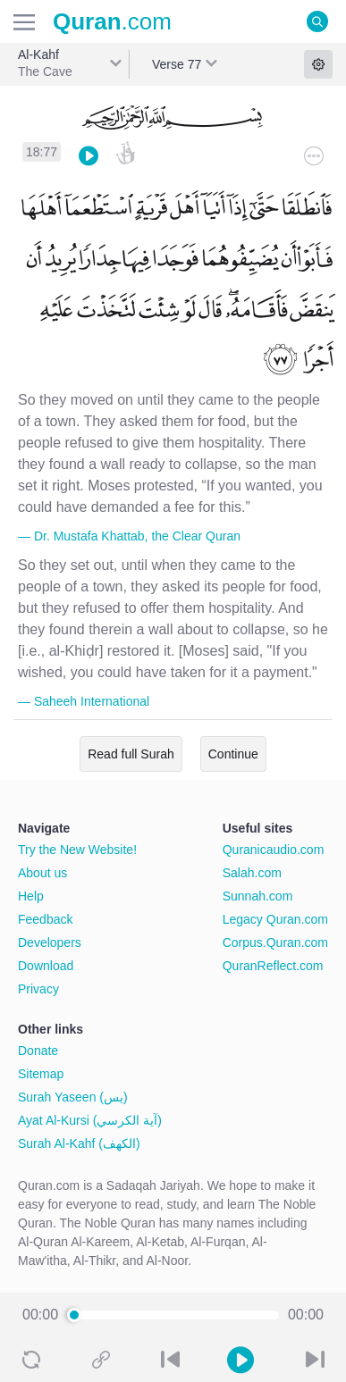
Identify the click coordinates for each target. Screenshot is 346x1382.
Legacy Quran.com (275, 919)
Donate (38, 1050)
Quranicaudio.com (274, 849)
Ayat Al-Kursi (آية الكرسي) (90, 1120)
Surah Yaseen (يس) (73, 1097)
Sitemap (40, 1074)
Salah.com (252, 873)
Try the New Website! (77, 849)
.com (112, 21)
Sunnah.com (258, 896)
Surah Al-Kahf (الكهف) (79, 1143)
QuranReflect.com (273, 966)
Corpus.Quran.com (275, 942)
